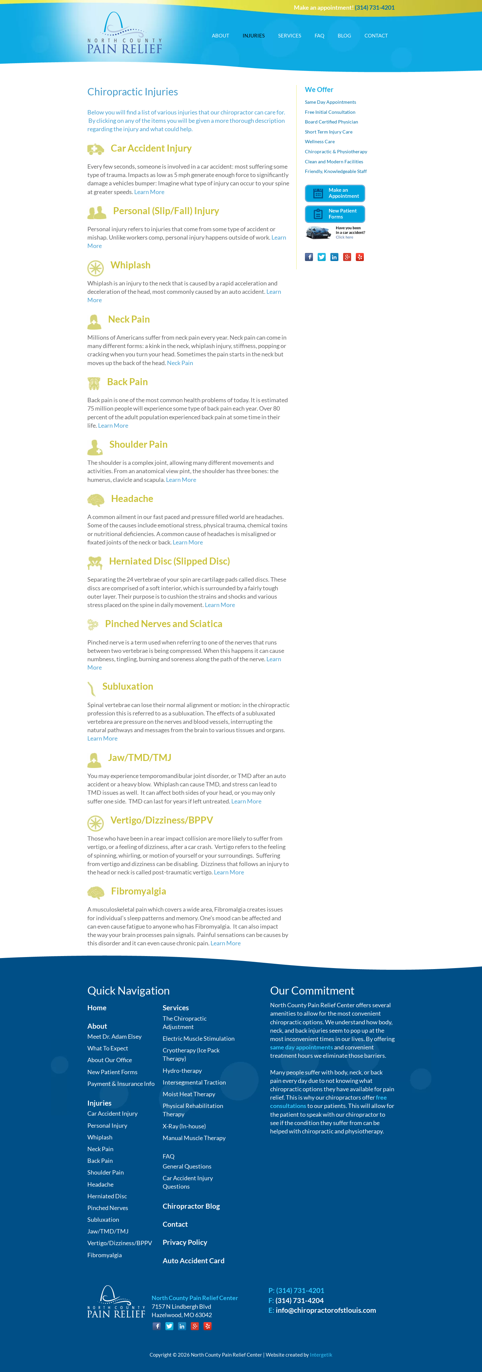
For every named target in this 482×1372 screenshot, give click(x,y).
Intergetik (321, 1355)
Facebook (309, 257)
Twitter (322, 257)
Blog (344, 35)
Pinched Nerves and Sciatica (164, 623)
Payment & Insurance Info (121, 1083)
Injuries (254, 35)
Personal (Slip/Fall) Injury (166, 210)
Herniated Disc (107, 1196)
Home (96, 1007)
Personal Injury (107, 1125)
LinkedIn (334, 257)
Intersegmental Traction (194, 1082)
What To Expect (107, 1048)
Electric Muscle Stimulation (199, 1038)
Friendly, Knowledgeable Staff (336, 171)
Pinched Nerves (107, 1207)
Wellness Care (320, 141)
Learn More (149, 191)
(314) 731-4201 (375, 7)
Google (347, 257)
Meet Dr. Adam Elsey (114, 1036)
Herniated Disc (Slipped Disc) (169, 561)
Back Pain (127, 381)
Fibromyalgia (138, 890)
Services (289, 35)
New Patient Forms (112, 1072)
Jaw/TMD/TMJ (139, 757)
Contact (376, 35)
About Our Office (109, 1059)
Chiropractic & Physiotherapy (336, 151)
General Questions (187, 1166)
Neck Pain (129, 319)
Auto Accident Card (194, 1260)
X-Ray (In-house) (184, 1126)
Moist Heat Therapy (189, 1094)
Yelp (360, 257)
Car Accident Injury (151, 148)
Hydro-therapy (182, 1070)
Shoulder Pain (138, 444)
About (220, 35)
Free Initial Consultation (330, 112)
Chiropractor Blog (191, 1206)
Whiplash (130, 264)
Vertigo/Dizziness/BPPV (161, 820)
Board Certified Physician (331, 121)
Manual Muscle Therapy (194, 1137)
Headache (132, 498)
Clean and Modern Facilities (334, 161)
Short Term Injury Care (328, 132)
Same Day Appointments (330, 102)
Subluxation (127, 686)
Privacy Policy (185, 1242)
